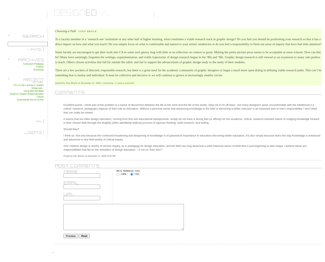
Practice (40, 67)
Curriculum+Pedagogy (33, 64)
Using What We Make (34, 91)
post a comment (126, 83)
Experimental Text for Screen (30, 100)
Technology (38, 70)
